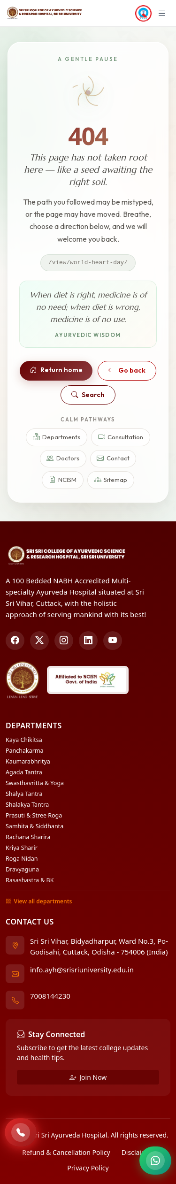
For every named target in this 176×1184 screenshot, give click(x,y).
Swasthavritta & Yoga (35, 783)
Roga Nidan (22, 859)
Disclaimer (138, 1152)
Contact (113, 458)
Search (88, 394)
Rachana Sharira (28, 837)
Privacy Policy (87, 1167)
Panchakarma (25, 751)
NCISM (63, 479)
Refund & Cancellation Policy (66, 1152)
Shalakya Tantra (27, 805)
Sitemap (111, 479)
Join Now (88, 1077)
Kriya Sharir (22, 848)
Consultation (121, 437)
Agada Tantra (24, 772)
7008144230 (50, 996)
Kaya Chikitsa (24, 740)
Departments (57, 437)
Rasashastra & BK (30, 880)
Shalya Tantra (24, 794)
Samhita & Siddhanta (34, 826)
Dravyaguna (22, 869)
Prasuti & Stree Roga (34, 815)
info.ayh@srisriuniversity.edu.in (82, 969)
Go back (126, 370)
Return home (56, 370)
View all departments (39, 901)
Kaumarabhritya (28, 761)
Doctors (62, 458)
